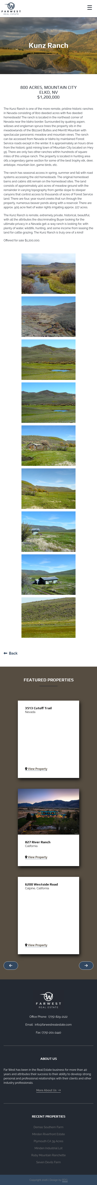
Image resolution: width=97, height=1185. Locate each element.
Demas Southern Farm (48, 1127)
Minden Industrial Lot (48, 1148)
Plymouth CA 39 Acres (48, 1141)
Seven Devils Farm (48, 1162)
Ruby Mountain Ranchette (48, 1155)
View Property (36, 769)
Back (10, 653)
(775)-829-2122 (58, 1016)
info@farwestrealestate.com (53, 1024)
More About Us (48, 1090)
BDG (65, 1179)
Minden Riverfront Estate (48, 1134)
